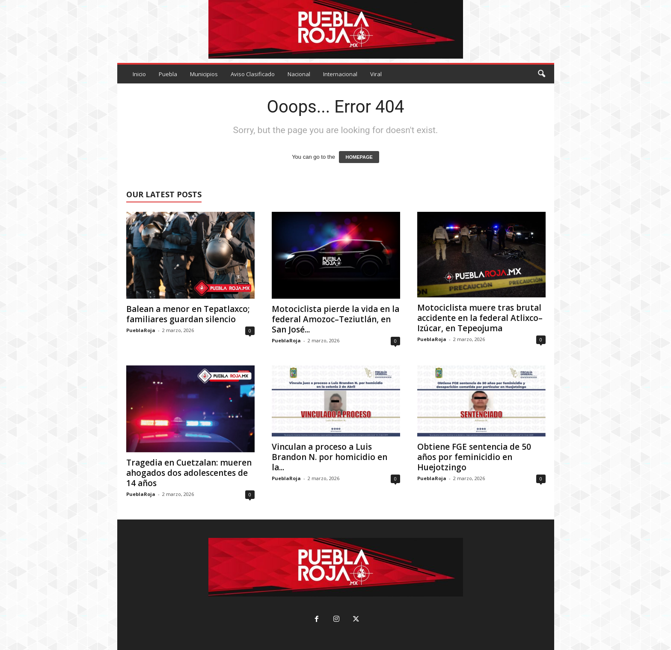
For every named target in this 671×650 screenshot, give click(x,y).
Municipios (204, 74)
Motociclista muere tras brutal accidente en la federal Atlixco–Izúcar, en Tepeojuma (480, 318)
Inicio (139, 74)
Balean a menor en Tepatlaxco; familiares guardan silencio (188, 314)
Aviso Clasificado (253, 74)
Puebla (168, 74)
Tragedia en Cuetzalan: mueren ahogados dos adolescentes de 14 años (189, 473)
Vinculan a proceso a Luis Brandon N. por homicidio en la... (329, 457)
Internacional (340, 74)
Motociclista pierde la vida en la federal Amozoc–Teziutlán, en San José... (335, 319)
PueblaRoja (140, 330)
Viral (376, 74)
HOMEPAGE (358, 157)
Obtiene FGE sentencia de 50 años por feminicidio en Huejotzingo (474, 457)
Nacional (299, 74)
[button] (541, 74)
